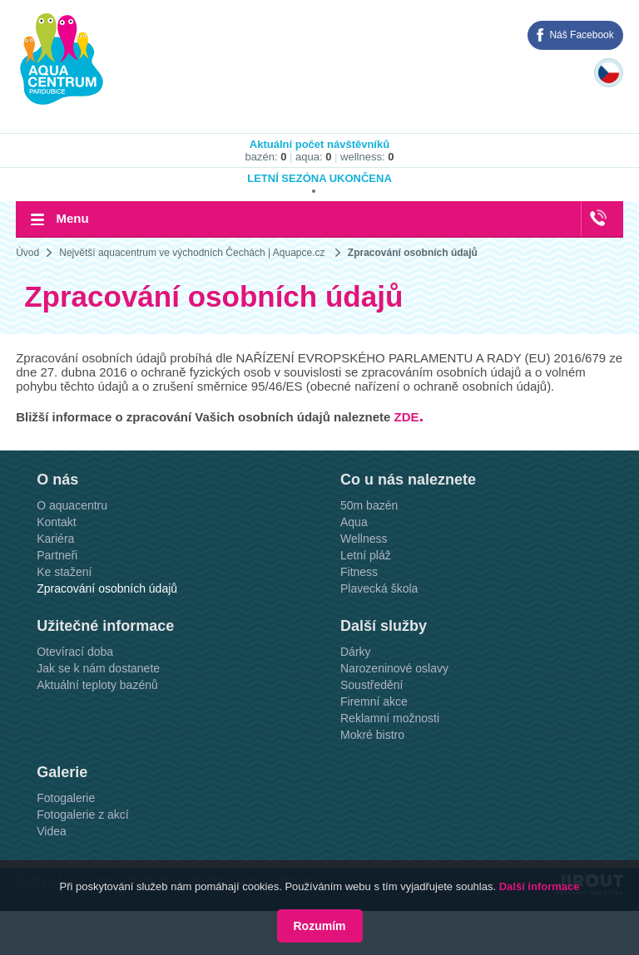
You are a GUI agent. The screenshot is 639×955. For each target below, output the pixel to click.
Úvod (27, 252)
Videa (52, 831)
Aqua (354, 522)
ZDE (407, 417)
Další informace (539, 886)
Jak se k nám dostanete (98, 668)
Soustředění (372, 685)
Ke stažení (64, 571)
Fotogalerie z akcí (83, 814)
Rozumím (320, 926)
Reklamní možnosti (389, 718)
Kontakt (56, 522)
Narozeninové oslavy (394, 668)
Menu (72, 218)
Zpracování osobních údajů (413, 252)
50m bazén (369, 505)
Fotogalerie (66, 798)
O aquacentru (72, 505)
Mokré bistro (372, 734)
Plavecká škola (379, 588)
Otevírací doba (75, 651)
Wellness (364, 538)
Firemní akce (374, 701)
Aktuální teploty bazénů (97, 685)
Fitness (359, 571)
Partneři (57, 555)
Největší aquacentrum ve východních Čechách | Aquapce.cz (191, 252)
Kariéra (55, 538)
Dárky (355, 651)
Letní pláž (365, 555)
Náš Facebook (581, 35)
